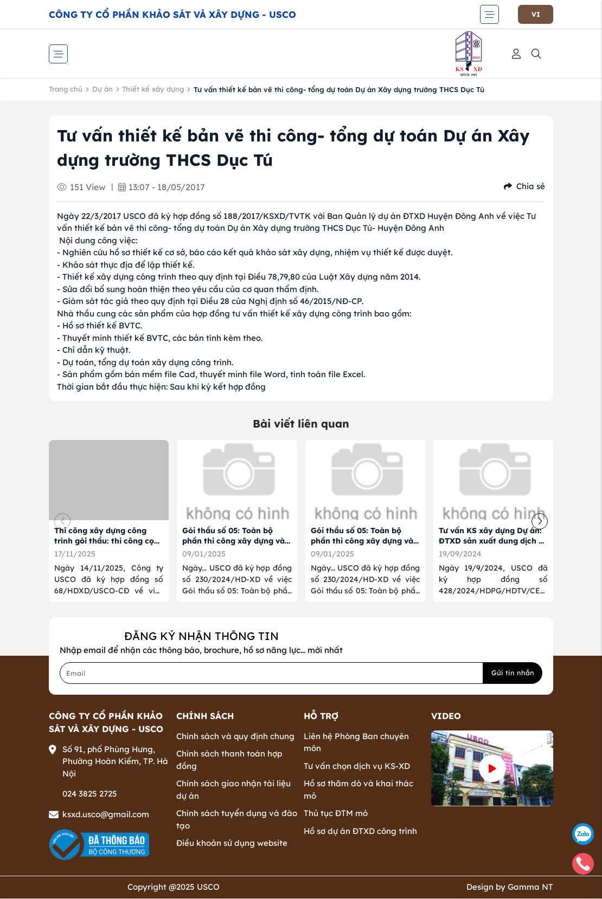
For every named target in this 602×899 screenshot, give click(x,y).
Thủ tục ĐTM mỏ (336, 813)
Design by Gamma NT (509, 887)
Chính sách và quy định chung (235, 736)
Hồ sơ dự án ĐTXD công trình (360, 831)
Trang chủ (65, 89)
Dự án (102, 89)
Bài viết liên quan (301, 423)
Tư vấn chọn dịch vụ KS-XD (357, 766)
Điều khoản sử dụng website (231, 843)
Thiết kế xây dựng (153, 89)
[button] (539, 521)
